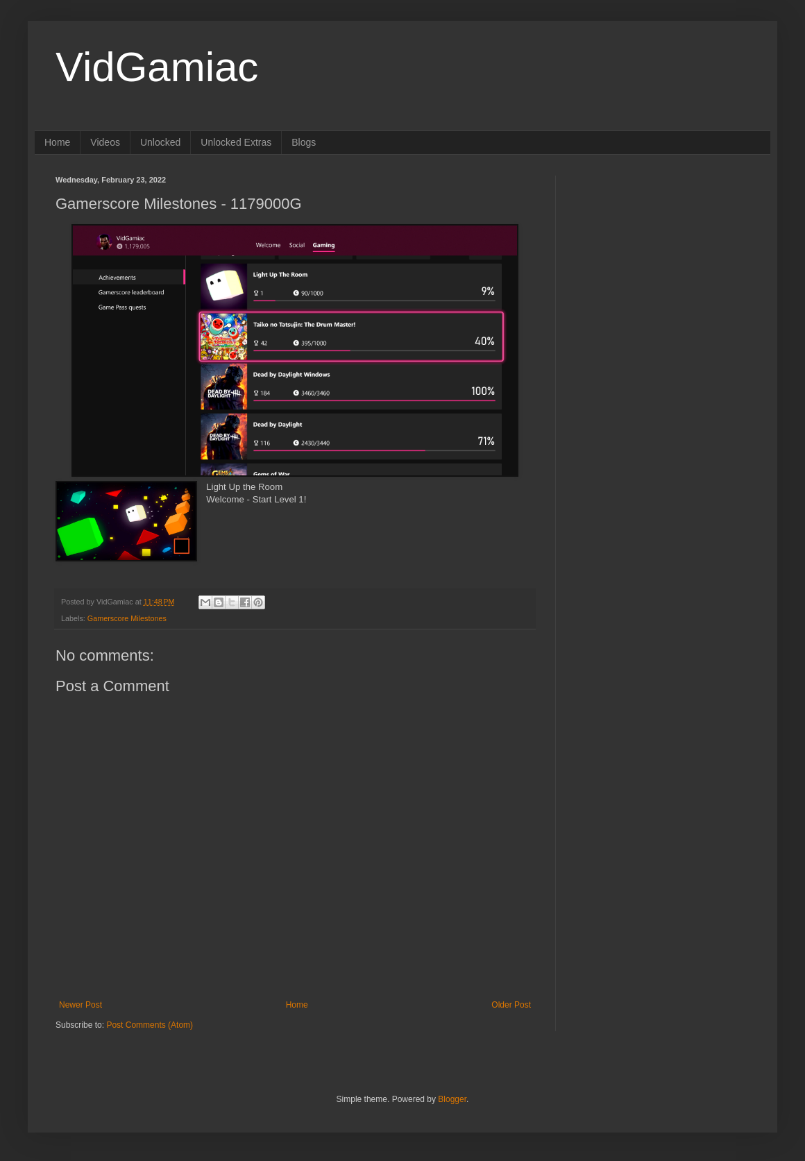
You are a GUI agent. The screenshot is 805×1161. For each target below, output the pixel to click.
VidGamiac (157, 67)
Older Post (511, 1005)
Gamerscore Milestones (127, 618)
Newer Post (80, 1005)
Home (57, 142)
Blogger (452, 1099)
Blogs (303, 142)
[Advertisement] (662, 262)
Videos (105, 142)
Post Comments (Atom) (149, 1025)
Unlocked (160, 142)
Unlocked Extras (236, 142)
